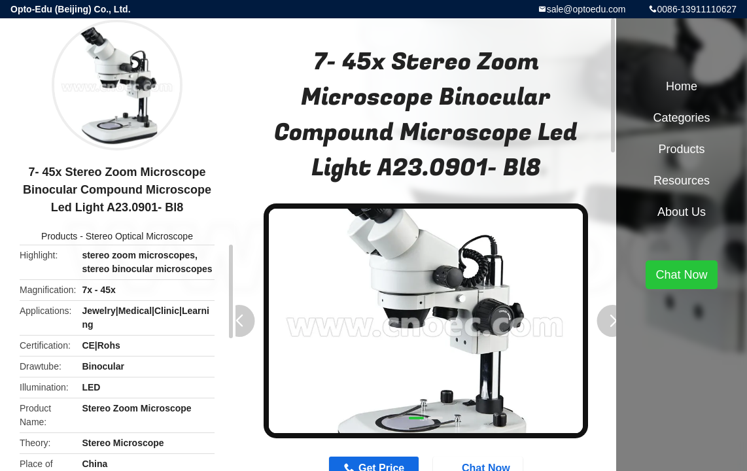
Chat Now (681, 274)
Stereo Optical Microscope (139, 236)
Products (59, 236)
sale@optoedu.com (586, 9)
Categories (681, 117)
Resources (681, 180)
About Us (681, 211)
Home (681, 86)
